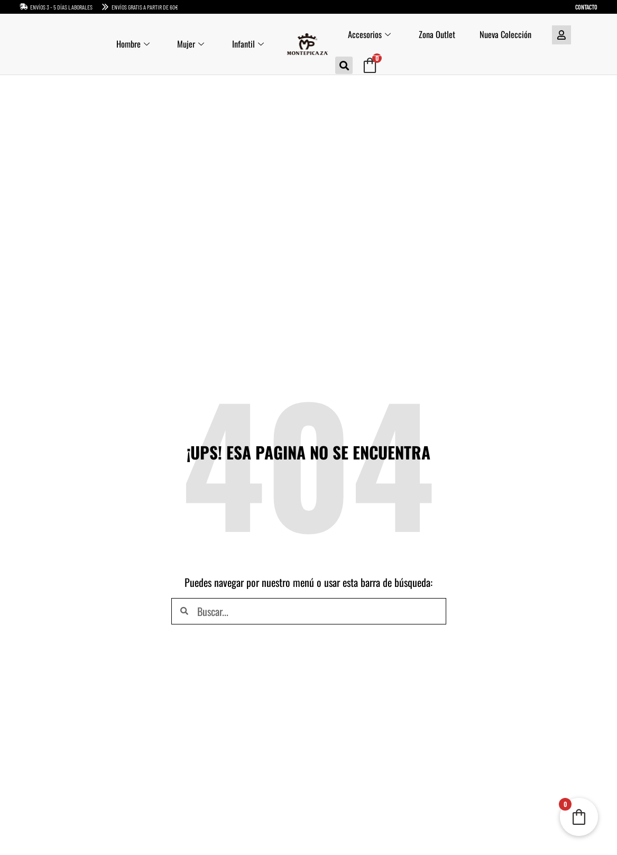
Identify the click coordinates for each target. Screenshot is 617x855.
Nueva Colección (509, 35)
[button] (344, 65)
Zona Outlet (439, 35)
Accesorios (369, 35)
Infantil (247, 44)
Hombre (128, 44)
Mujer (188, 44)
